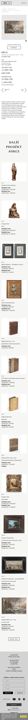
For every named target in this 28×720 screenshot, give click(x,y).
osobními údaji (4, 717)
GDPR (14, 669)
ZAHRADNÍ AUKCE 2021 (7, 10)
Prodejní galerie (14, 657)
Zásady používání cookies (14, 671)
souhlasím (23, 716)
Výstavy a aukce (11, 9)
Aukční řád (14, 664)
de (26, 3)
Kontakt (14, 704)
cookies (2, 718)
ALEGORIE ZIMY (5, 12)
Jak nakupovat (14, 660)
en (24, 3)
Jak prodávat (14, 662)
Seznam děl (17, 10)
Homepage (4, 9)
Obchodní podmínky (14, 667)
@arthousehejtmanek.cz (14, 709)
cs (22, 3)
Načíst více (14, 639)
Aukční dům (14, 655)
